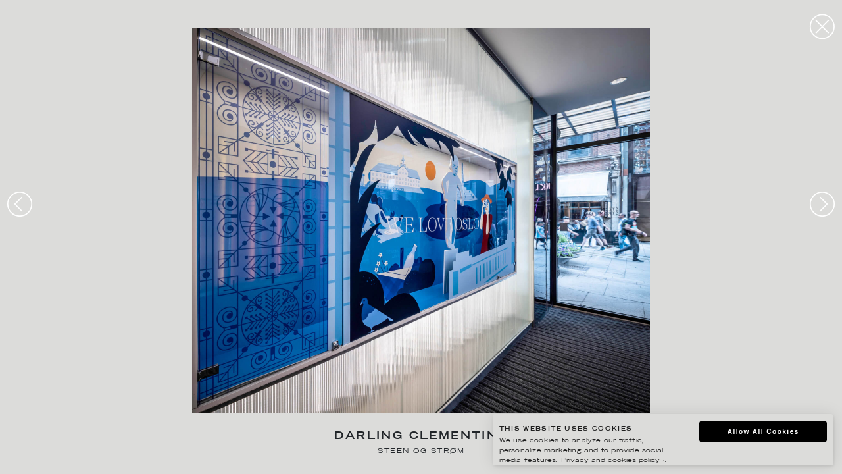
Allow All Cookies (763, 431)
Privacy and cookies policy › (612, 460)
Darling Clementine (420, 437)
